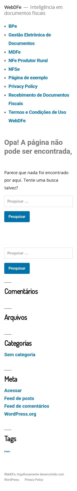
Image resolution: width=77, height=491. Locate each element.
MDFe (14, 52)
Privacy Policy (22, 86)
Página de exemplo (28, 77)
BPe (12, 26)
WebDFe (12, 7)
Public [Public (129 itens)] (7, 451)
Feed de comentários (26, 406)
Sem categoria (19, 354)
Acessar (13, 390)
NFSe (14, 69)
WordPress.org (20, 414)
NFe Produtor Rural (28, 60)
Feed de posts (19, 398)
